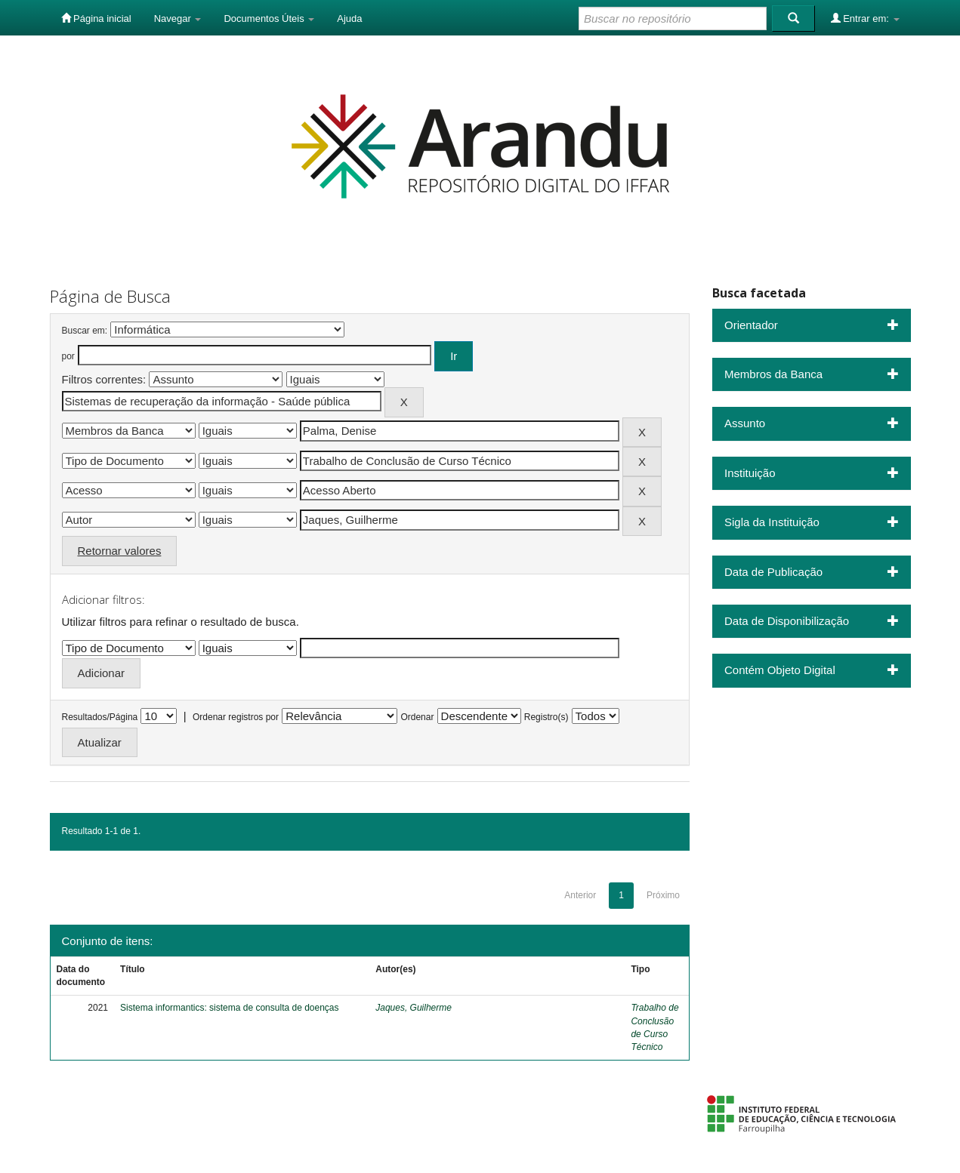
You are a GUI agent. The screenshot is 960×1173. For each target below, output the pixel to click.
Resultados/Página (100, 717)
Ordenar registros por (236, 717)
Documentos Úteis (269, 18)
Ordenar (417, 717)
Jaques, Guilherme (413, 1007)
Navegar (178, 18)
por (68, 356)
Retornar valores (120, 550)
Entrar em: (865, 18)
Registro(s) (546, 717)
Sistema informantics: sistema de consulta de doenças (229, 1007)
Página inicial (96, 18)
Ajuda (349, 18)
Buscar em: (85, 330)
